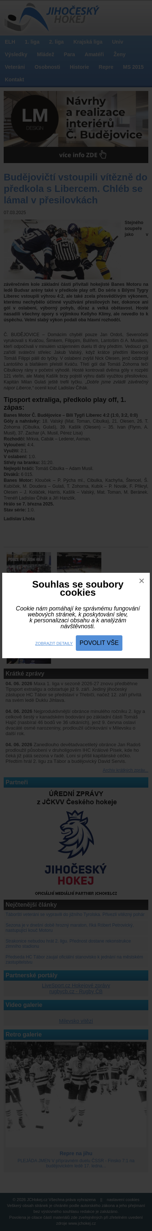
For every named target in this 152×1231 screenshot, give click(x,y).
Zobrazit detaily (53, 643)
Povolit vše (99, 643)
